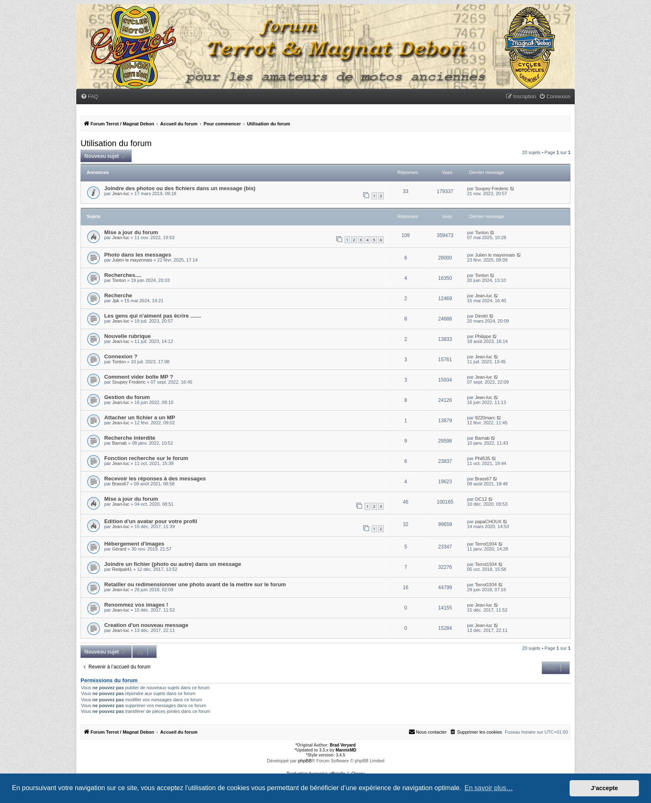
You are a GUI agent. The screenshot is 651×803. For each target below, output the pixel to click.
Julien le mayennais (132, 259)
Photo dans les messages (137, 255)
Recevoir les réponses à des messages (155, 478)
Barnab (119, 443)
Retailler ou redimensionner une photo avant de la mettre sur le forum (195, 584)
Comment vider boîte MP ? (138, 377)
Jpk (115, 300)
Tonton (482, 232)
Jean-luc (121, 193)
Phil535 (482, 458)
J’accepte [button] (604, 788)
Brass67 (120, 483)
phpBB (305, 760)
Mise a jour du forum (131, 232)
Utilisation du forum (116, 143)
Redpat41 (122, 569)
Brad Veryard (342, 745)
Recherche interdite (129, 438)
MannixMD (345, 750)
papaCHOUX (488, 521)
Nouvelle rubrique (127, 336)
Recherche (118, 295)
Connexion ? (120, 356)
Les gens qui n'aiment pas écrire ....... (152, 316)
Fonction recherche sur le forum (146, 458)
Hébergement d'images (134, 544)
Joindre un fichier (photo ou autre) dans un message (172, 564)
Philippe (483, 336)
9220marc (485, 417)
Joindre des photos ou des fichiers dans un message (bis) (179, 188)
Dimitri (481, 315)
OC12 (481, 499)
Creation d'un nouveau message (146, 625)
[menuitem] (89, 97)
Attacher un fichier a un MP (139, 417)
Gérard (119, 548)
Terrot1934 (486, 543)
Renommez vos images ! (136, 605)
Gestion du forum (127, 397)
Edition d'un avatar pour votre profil (150, 521)
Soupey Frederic (492, 188)
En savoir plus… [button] (489, 787)
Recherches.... (122, 275)
